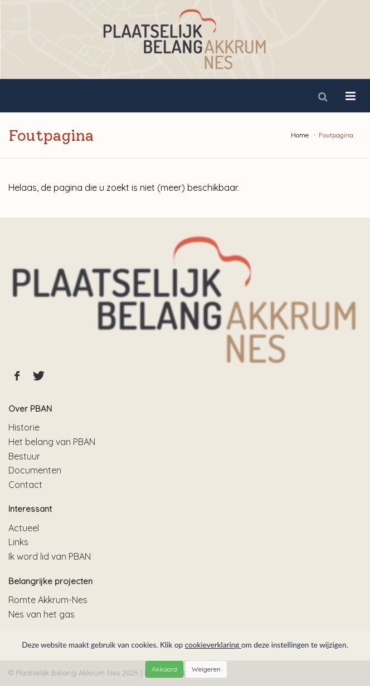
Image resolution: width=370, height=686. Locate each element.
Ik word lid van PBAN (49, 556)
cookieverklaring (213, 644)
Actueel (23, 528)
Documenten (34, 470)
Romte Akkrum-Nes (47, 599)
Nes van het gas (41, 614)
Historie (24, 427)
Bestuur (24, 456)
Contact (25, 484)
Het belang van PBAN (51, 441)
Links (18, 541)
